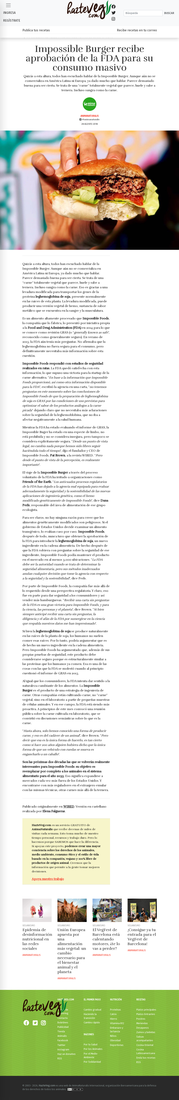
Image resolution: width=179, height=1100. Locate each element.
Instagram (63, 1049)
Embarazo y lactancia (116, 1029)
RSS (59, 1058)
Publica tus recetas (36, 30)
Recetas (140, 999)
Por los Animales (93, 1048)
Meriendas (142, 1023)
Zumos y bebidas (145, 1032)
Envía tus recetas (145, 1057)
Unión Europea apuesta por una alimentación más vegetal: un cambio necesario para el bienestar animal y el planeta (71, 950)
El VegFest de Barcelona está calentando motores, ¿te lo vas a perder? (106, 939)
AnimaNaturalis (89, 115)
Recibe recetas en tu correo (137, 30)
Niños (113, 1035)
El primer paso (92, 999)
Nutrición (116, 999)
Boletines (62, 1022)
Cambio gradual (92, 1009)
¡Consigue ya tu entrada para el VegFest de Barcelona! (142, 936)
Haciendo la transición (90, 1016)
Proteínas (115, 1009)
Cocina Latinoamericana (145, 1051)
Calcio (113, 1014)
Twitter (61, 1045)
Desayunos (142, 1027)
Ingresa (9, 13)
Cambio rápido (92, 1022)
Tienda (61, 1031)
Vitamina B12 (117, 1023)
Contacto (62, 1018)
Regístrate (11, 20)
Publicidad (63, 1026)
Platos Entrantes (145, 1014)
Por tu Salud (90, 1044)
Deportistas (116, 1045)
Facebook (62, 1040)
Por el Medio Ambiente (90, 1055)
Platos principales (146, 1009)
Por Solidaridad (92, 1061)
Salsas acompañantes (144, 1038)
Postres (140, 1018)
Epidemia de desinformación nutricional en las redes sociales (37, 939)
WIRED (68, 807)
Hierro (113, 1018)
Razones (89, 1034)
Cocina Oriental (144, 1045)
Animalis (62, 1035)
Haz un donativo (66, 1054)
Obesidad (115, 1040)
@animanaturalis (89, 119)
